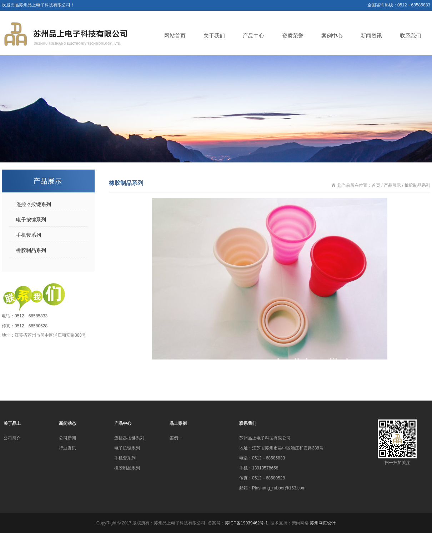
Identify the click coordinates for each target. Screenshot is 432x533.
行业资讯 (67, 448)
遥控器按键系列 (33, 204)
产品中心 (253, 35)
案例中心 (332, 35)
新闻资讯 (371, 35)
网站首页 (175, 35)
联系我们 (410, 35)
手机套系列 (28, 235)
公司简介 (12, 438)
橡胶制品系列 (31, 250)
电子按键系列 (31, 219)
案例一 (176, 438)
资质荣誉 (292, 35)
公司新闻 (67, 438)
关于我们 (214, 35)
